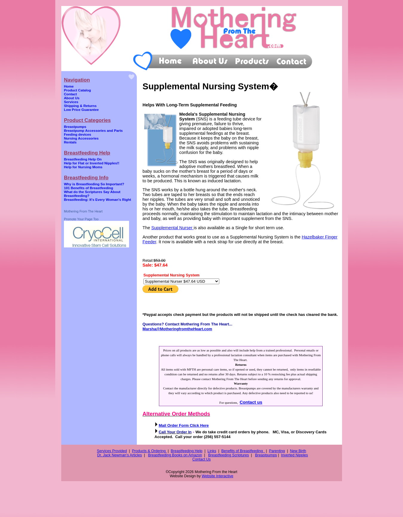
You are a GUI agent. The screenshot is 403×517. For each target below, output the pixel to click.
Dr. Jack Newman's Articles (119, 455)
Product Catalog (77, 90)
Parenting (277, 451)
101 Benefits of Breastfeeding (88, 188)
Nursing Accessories (81, 138)
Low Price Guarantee (81, 109)
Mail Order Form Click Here (184, 425)
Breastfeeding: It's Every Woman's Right (97, 199)
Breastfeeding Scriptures (228, 455)
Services (71, 102)
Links (212, 451)
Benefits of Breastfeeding (243, 451)
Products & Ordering (149, 451)
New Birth (298, 451)
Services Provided (112, 451)
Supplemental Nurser (172, 227)
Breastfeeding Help (187, 451)
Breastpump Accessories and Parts (93, 130)
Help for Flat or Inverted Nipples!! (91, 163)
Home (69, 86)
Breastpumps (75, 127)
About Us (71, 98)
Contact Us (201, 459)
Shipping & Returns (80, 106)
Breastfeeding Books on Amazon (175, 455)
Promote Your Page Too (81, 219)
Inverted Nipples (294, 455)
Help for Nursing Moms (83, 167)
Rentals (70, 142)
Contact (70, 94)
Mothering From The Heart (83, 211)
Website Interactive (217, 476)
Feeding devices (77, 134)
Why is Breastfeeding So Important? (94, 184)
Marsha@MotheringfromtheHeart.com (177, 329)
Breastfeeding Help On (83, 159)
